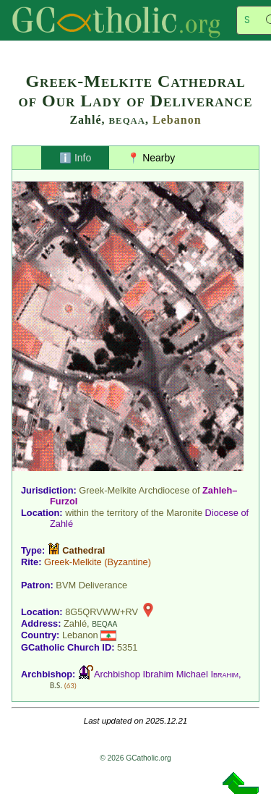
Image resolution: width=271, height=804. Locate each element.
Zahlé (61, 523)
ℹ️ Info (75, 158)
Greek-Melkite (73, 562)
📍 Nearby (151, 158)
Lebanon (176, 120)
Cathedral (83, 550)
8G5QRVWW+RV (101, 611)
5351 (127, 647)
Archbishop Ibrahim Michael (166, 674)
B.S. (56, 685)
